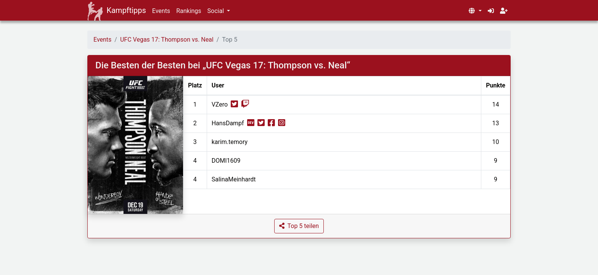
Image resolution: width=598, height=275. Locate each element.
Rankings (188, 11)
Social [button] (216, 11)
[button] (475, 11)
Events (161, 11)
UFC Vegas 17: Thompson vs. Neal (167, 39)
